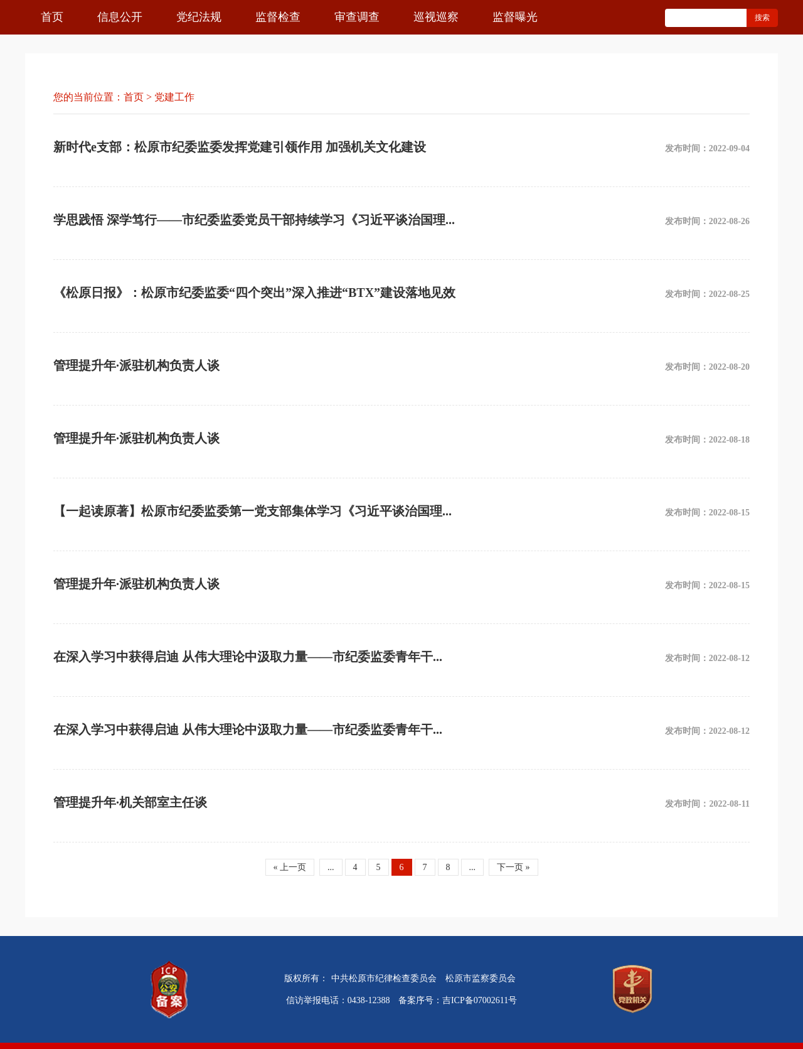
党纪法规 (198, 17)
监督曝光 (515, 17)
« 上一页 (290, 867)
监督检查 (277, 17)
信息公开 (119, 17)
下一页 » (513, 867)
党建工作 (174, 97)
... (330, 867)
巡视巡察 (436, 17)
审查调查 (357, 17)
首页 (52, 17)
